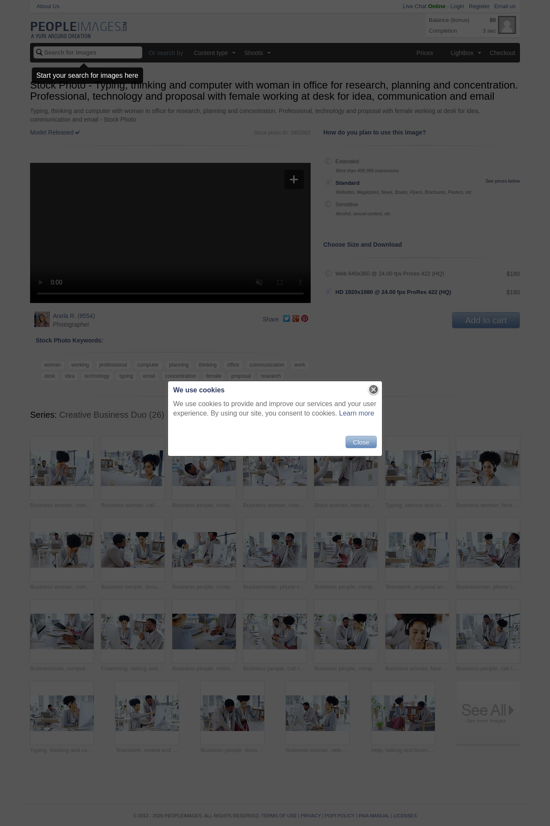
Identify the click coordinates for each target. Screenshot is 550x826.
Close (361, 442)
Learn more (356, 413)
